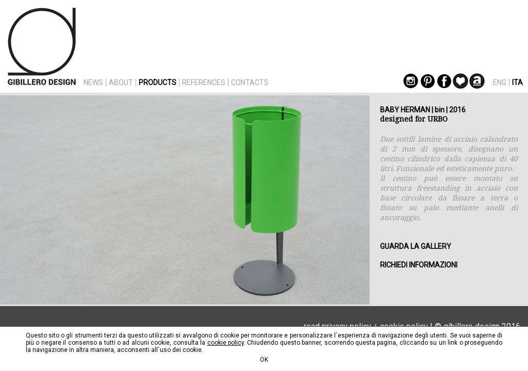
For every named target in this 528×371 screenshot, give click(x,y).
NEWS (93, 82)
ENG (499, 82)
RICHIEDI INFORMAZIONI (418, 265)
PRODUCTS (157, 82)
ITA (517, 82)
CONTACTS (250, 82)
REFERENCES (203, 82)
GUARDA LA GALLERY (415, 246)
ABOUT (121, 82)
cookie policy (225, 342)
